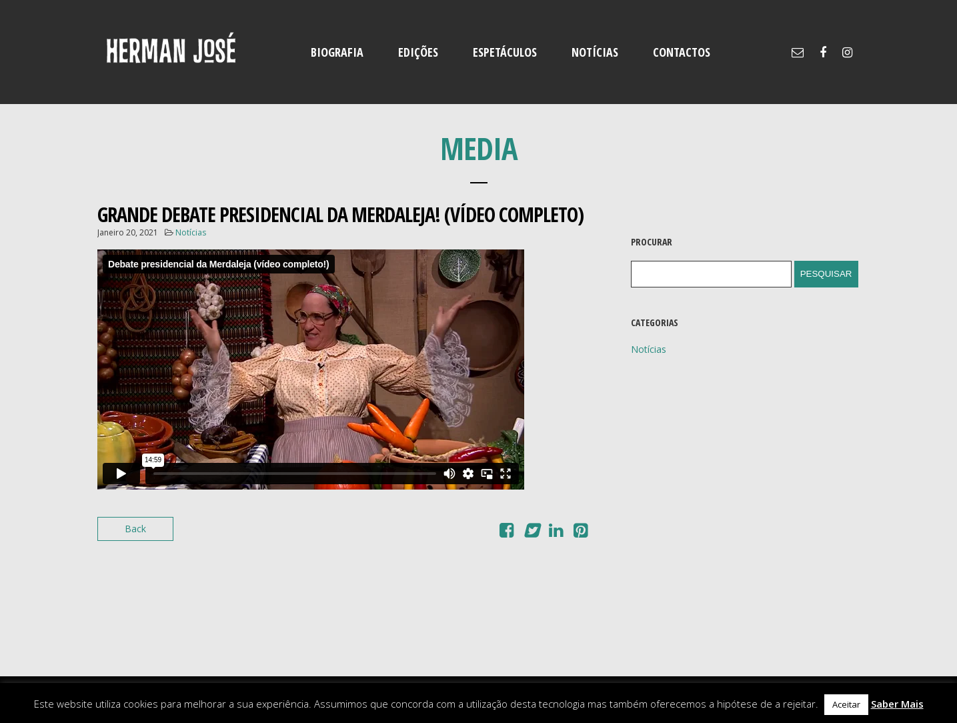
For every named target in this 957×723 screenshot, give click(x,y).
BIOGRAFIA (337, 52)
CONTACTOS (681, 52)
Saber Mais (897, 703)
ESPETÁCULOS (505, 52)
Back (135, 528)
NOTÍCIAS (595, 52)
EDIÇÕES (418, 52)
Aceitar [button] (846, 704)
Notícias (190, 232)
